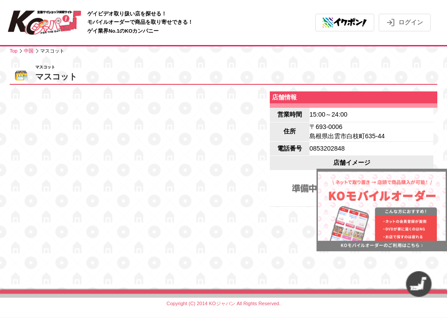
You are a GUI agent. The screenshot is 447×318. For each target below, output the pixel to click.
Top (13, 50)
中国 (29, 50)
